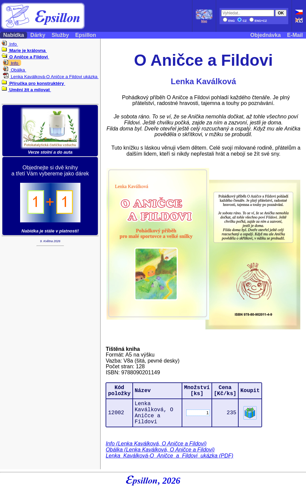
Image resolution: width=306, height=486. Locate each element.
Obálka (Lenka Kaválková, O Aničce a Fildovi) (160, 449)
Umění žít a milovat (26, 89)
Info (10, 44)
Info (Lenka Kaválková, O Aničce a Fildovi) (156, 443)
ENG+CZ (258, 20)
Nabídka (13, 35)
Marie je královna (24, 50)
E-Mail (295, 35)
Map (204, 20)
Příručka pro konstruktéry (33, 83)
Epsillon (86, 35)
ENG (229, 20)
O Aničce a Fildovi (25, 56)
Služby (60, 35)
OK (281, 13)
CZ (242, 20)
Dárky (38, 35)
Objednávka (265, 35)
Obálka (14, 69)
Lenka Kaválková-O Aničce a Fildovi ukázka (51, 76)
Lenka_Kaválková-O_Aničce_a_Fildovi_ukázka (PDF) (169, 455)
